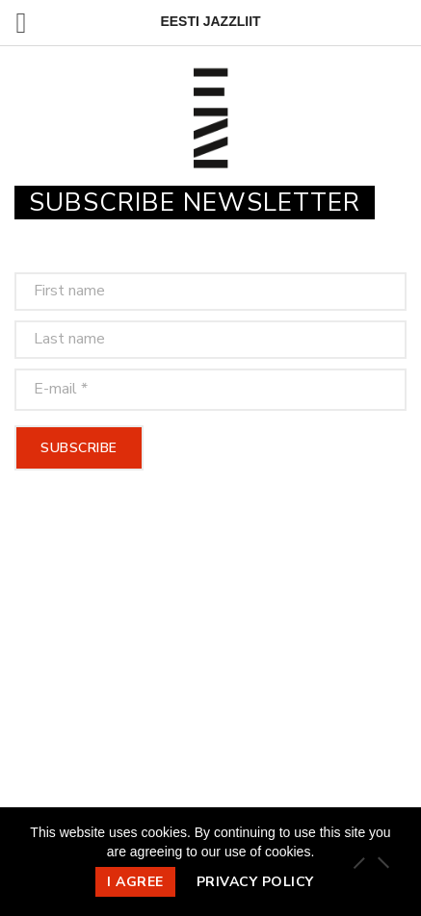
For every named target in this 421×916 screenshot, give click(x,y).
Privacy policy (255, 882)
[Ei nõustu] (382, 862)
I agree (135, 882)
